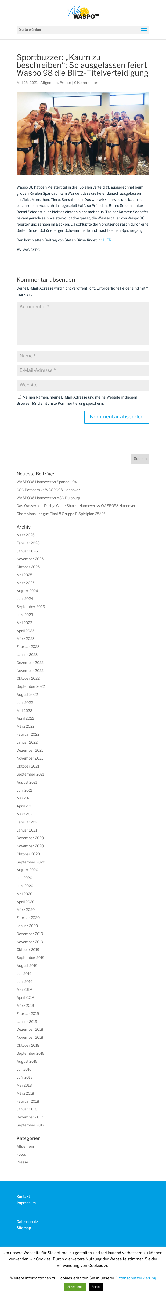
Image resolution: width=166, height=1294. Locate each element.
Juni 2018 (25, 1077)
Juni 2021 (24, 790)
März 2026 (26, 535)
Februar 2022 (28, 734)
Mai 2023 (24, 623)
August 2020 (27, 870)
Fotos (21, 1154)
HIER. (107, 240)
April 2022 (25, 718)
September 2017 (30, 1125)
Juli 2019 (24, 974)
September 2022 (31, 687)
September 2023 (31, 607)
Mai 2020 (24, 894)
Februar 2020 (28, 918)
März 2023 (25, 639)
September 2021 (30, 774)
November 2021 (30, 758)
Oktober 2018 (28, 1045)
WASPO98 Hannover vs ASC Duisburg (48, 498)
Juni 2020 (25, 886)
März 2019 (25, 1006)
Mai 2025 (24, 575)
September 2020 (31, 862)
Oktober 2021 (28, 766)
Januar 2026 (27, 551)
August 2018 (27, 1062)
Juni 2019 (25, 982)
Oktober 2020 (28, 854)
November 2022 (30, 671)
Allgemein (49, 83)
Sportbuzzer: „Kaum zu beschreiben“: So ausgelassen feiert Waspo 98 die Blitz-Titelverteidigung (82, 65)
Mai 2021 (24, 798)
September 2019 (31, 958)
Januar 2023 (27, 655)
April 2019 (25, 998)
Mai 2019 (24, 990)
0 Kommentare (86, 83)
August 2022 (27, 695)
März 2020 (26, 910)
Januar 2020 (27, 926)
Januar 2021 (27, 830)
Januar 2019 (27, 1022)
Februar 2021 (28, 822)
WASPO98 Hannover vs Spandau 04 (47, 482)
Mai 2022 (24, 711)
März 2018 (25, 1093)
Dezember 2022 (30, 663)
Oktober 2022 (28, 679)
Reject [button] (96, 1287)
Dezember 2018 (30, 1029)
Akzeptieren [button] (75, 1287)
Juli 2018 (24, 1069)
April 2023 (25, 631)
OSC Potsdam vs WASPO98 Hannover (48, 490)
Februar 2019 (28, 1014)
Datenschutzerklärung (136, 1278)
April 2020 (25, 902)
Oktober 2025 (28, 567)
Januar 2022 (27, 742)
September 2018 (31, 1054)
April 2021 (25, 806)
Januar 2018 (27, 1109)
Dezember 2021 (30, 751)
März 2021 (25, 814)
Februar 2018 (28, 1101)
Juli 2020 (24, 878)
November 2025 (30, 559)
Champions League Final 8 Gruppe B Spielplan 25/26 (61, 514)
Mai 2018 (24, 1085)
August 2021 (27, 782)
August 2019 (27, 966)
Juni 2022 (25, 703)
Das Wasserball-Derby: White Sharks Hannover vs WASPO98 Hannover (76, 506)
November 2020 (30, 846)
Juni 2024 (25, 599)
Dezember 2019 (30, 934)
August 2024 (27, 591)
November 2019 (30, 942)
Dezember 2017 (30, 1117)
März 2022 (25, 726)
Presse (65, 83)
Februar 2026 (28, 543)
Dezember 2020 (30, 838)
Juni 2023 (25, 615)
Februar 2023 (28, 647)
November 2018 (30, 1037)
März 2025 (25, 583)
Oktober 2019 (28, 950)
